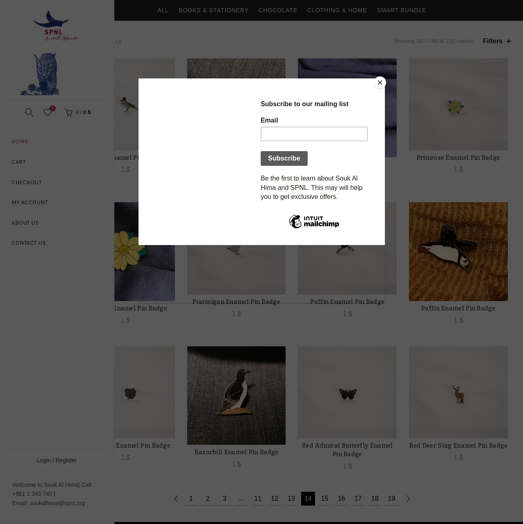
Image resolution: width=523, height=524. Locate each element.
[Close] (383, 80)
